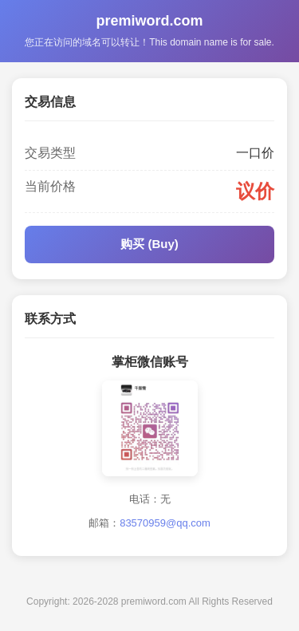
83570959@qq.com (165, 523)
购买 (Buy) (149, 243)
